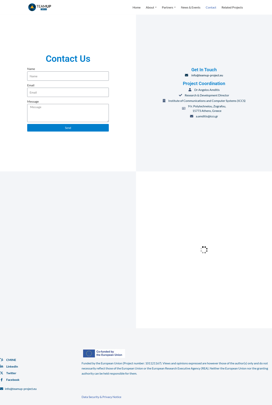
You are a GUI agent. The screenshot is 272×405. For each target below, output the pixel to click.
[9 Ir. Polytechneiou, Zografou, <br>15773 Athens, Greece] (204, 250)
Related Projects (232, 7)
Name (31, 68)
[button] (156, 7)
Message (33, 101)
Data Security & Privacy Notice (101, 397)
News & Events (190, 7)
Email (30, 85)
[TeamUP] (39, 7)
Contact (211, 7)
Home (137, 7)
